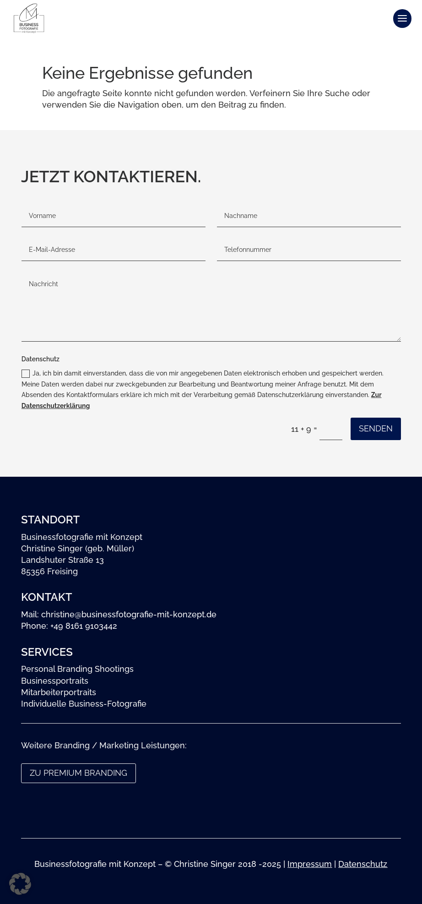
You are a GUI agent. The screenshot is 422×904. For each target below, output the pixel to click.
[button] (20, 884)
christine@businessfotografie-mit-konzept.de (128, 614)
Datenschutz (362, 864)
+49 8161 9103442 (83, 626)
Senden (376, 428)
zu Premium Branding (78, 773)
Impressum (309, 864)
